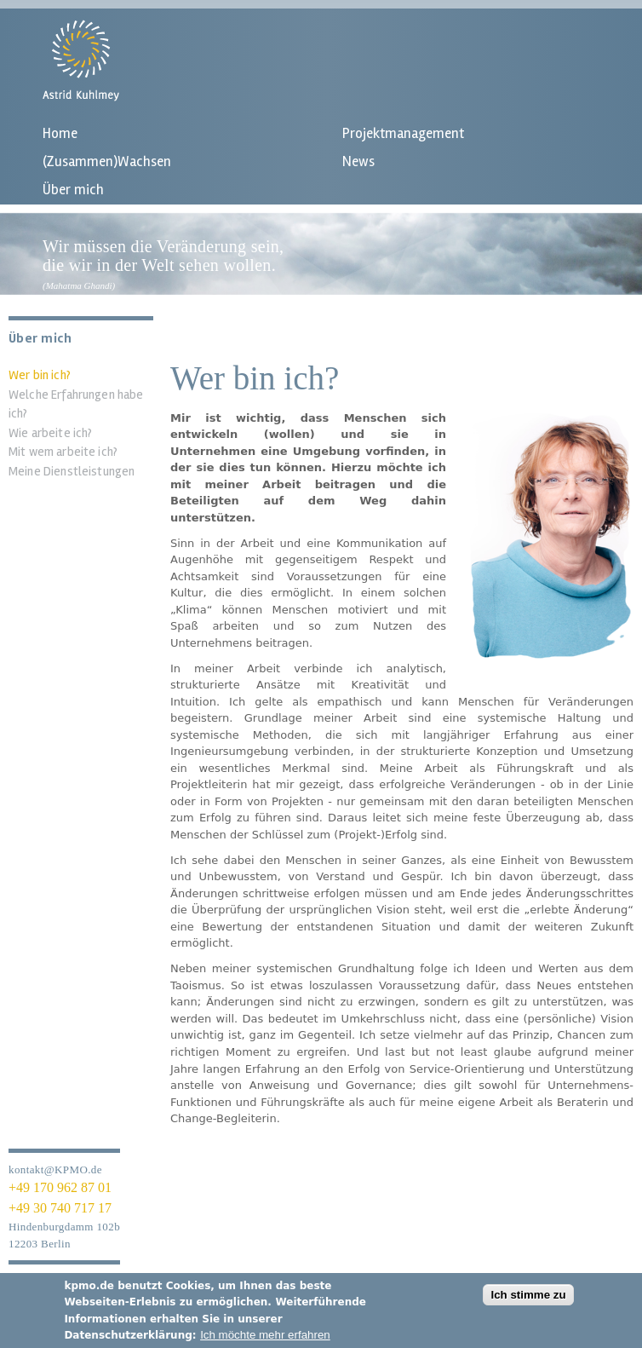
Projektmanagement (403, 133)
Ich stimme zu (527, 1301)
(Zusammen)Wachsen (107, 161)
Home (60, 133)
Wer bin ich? (40, 375)
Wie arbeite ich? (50, 433)
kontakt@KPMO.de (55, 1169)
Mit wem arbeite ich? (63, 451)
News (358, 161)
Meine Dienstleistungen (72, 471)
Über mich (73, 190)
